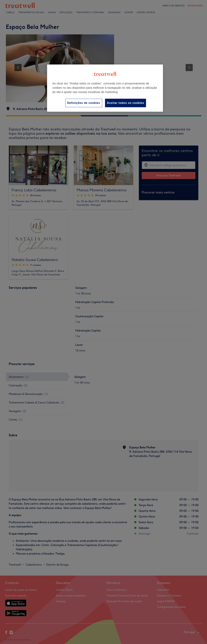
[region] (105, 88)
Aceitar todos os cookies (125, 102)
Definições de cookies (83, 102)
